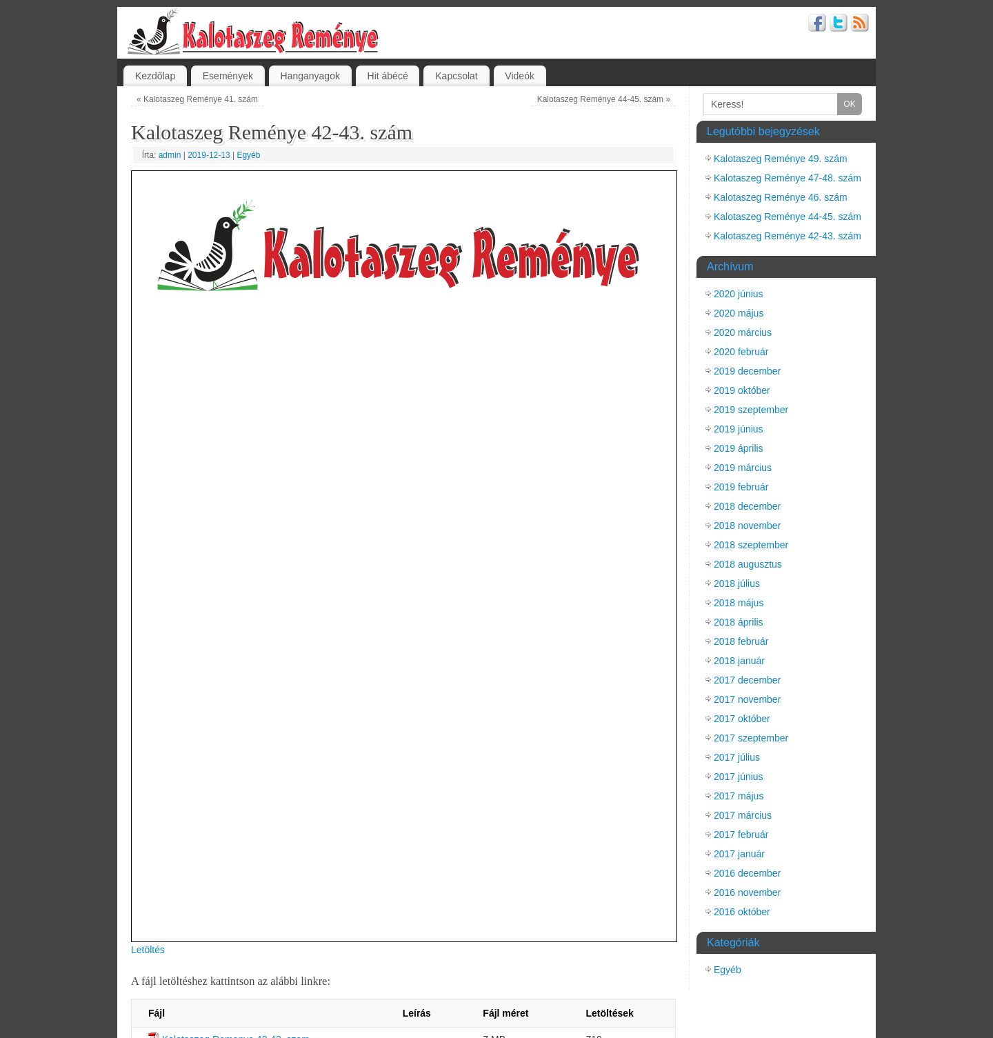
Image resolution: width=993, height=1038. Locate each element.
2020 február (741, 351)
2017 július (737, 757)
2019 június (738, 429)
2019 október (742, 390)
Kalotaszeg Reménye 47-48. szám (787, 177)
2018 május (738, 602)
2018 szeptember (751, 544)
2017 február (741, 834)
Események (228, 75)
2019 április (738, 448)
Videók (519, 75)
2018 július (737, 583)
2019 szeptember (751, 409)
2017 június (738, 776)
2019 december (747, 371)
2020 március (743, 332)
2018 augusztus (748, 564)
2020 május (738, 313)
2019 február (741, 486)
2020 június (738, 293)
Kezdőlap (155, 75)
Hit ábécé (388, 75)
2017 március (743, 815)
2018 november (747, 525)
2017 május (738, 795)
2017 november (747, 699)
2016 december (747, 873)
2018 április (738, 622)
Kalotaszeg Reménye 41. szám (197, 99)
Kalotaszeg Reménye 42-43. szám (787, 235)
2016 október (742, 911)
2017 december (747, 680)
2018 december (747, 506)
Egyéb (248, 155)
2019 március (743, 467)
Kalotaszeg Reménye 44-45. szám (603, 99)
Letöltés (148, 949)
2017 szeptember (751, 737)
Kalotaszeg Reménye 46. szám (780, 197)
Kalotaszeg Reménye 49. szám (780, 158)
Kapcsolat (456, 75)
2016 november (747, 892)
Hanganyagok (310, 75)
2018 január (739, 660)
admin (170, 155)
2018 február (741, 641)
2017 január (739, 853)
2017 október (742, 718)
